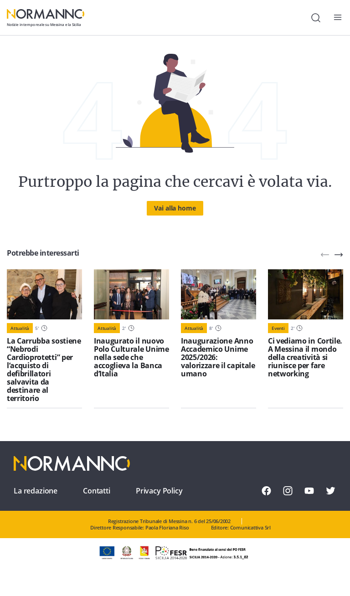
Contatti (96, 491)
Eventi (278, 328)
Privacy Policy (159, 491)
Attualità (19, 328)
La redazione (35, 491)
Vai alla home (175, 208)
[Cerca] (315, 17)
